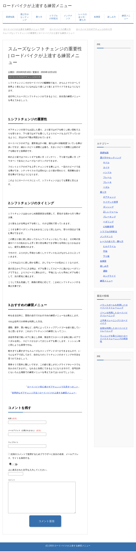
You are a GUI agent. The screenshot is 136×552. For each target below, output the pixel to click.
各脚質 (97, 17)
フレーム (107, 178)
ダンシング (108, 207)
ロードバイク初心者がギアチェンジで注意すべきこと (52, 387)
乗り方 (39, 17)
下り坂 (106, 257)
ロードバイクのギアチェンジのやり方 (25, 78)
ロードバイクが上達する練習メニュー (44, 6)
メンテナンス (68, 17)
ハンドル (107, 173)
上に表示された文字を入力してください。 (28, 470)
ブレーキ (107, 183)
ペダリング (108, 222)
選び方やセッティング (24, 18)
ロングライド (109, 276)
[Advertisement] (113, 93)
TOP (23, 30)
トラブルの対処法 (53, 17)
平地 (105, 252)
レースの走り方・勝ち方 (82, 18)
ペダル (106, 188)
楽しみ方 (111, 17)
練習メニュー (126, 17)
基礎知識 (10, 17)
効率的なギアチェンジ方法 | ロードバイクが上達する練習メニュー (43, 393)
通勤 (105, 272)
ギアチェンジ (109, 198)
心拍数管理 (108, 227)
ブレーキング (109, 217)
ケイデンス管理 (110, 203)
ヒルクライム (109, 247)
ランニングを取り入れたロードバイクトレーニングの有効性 (114, 339)
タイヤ (106, 168)
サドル (106, 163)
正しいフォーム (110, 212)
